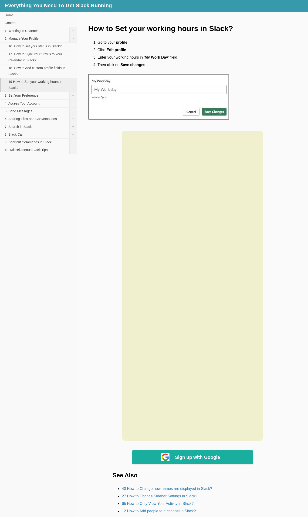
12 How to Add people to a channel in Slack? (159, 511)
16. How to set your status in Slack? (35, 46)
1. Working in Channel (41, 31)
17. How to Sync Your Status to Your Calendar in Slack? (35, 57)
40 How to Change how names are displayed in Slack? (167, 489)
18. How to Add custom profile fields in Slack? (36, 71)
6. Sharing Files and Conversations (41, 119)
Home (9, 15)
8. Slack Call (41, 134)
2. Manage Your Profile (41, 38)
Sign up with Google (197, 457)
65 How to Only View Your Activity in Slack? (157, 504)
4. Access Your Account (41, 103)
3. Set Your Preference (41, 95)
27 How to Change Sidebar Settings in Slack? (159, 496)
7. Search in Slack (41, 126)
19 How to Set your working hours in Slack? (35, 85)
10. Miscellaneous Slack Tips (41, 150)
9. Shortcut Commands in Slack (41, 142)
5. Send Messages (41, 111)
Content (10, 23)
